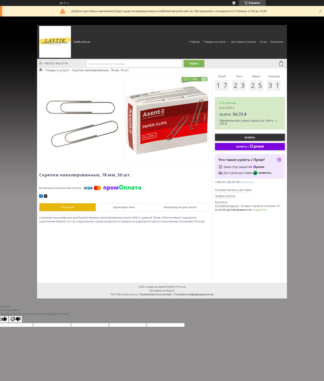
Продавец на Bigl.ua (162, 290)
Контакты (277, 42)
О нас (263, 42)
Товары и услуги (214, 42)
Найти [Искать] (194, 63)
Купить (250, 137)
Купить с (250, 147)
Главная (194, 42)
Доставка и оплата (243, 42)
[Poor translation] (15, 319)
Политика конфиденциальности (193, 294)
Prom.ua (181, 287)
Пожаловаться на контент (156, 294)
